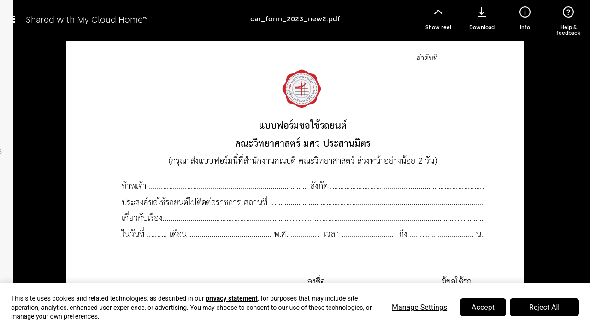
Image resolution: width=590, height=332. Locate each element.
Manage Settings (419, 307)
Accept (483, 307)
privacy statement (232, 298)
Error (295, 174)
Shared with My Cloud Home (87, 19)
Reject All (544, 307)
